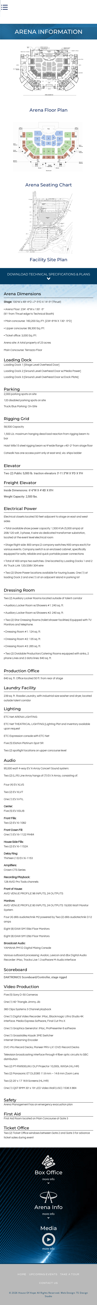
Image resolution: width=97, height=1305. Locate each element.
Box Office (48, 1172)
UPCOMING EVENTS (43, 1274)
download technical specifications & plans (48, 274)
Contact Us (48, 1283)
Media (48, 1228)
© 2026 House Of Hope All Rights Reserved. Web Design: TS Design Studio (48, 1294)
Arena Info (48, 1207)
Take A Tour (69, 1274)
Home (22, 1274)
